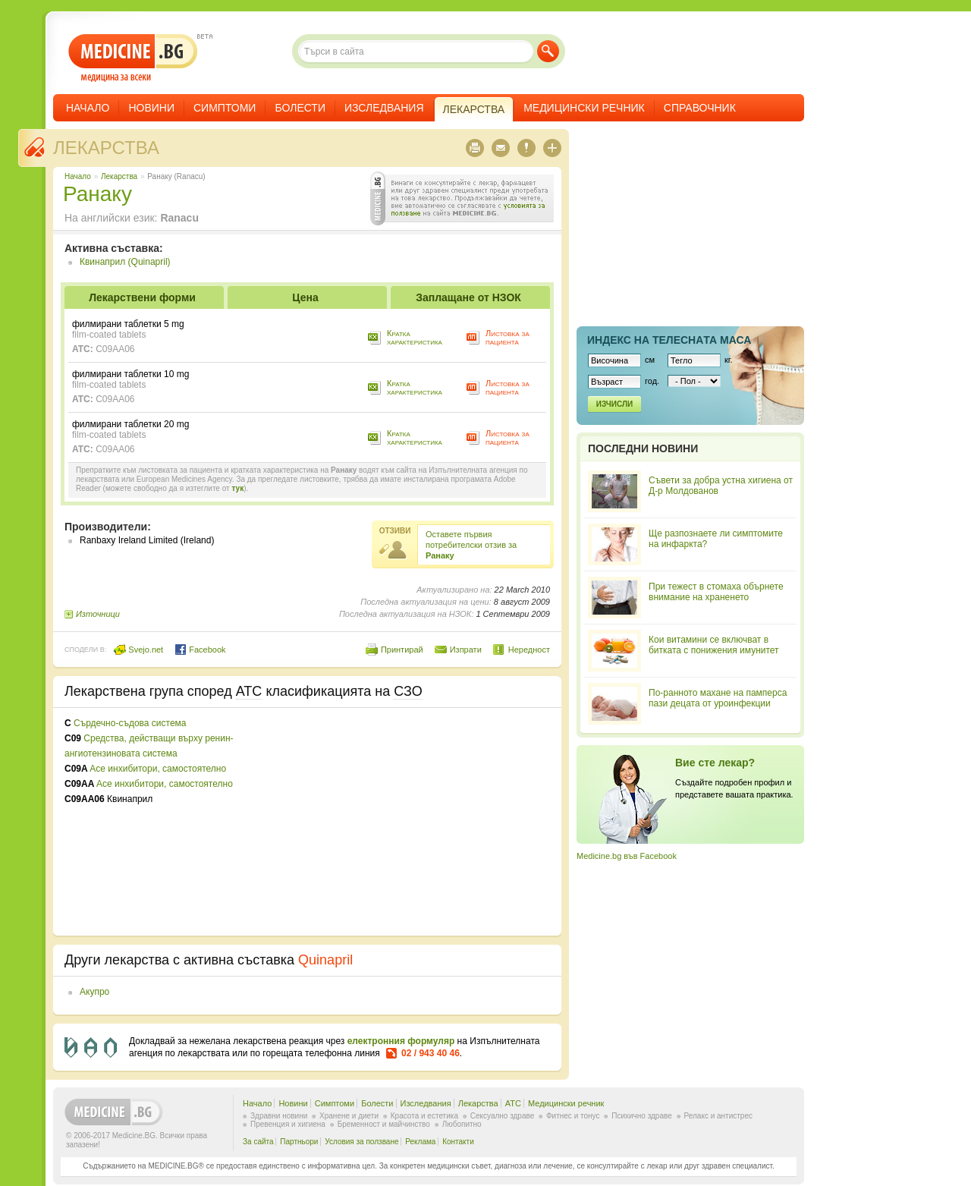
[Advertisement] (426, 822)
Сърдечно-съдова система (130, 723)
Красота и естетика (424, 1116)
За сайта (258, 1141)
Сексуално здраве (502, 1116)
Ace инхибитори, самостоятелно (158, 768)
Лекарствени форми (142, 297)
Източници (98, 613)
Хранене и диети (349, 1116)
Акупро (94, 991)
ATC (513, 1103)
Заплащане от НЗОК (468, 297)
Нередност (529, 649)
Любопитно (462, 1124)
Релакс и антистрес (718, 1116)
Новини (151, 108)
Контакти (458, 1141)
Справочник (700, 108)
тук (237, 488)
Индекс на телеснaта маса (669, 340)
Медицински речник (584, 108)
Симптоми (224, 108)
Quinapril (325, 959)
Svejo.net (138, 649)
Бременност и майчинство (384, 1124)
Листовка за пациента (507, 337)
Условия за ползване (361, 1141)
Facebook (199, 649)
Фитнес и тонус (572, 1116)
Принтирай (402, 649)
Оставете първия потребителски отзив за (471, 545)
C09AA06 (115, 349)
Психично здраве (641, 1116)
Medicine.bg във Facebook (627, 855)
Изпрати (466, 649)
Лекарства (106, 147)
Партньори (299, 1141)
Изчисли (614, 404)
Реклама (420, 1141)
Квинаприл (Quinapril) (125, 261)
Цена (305, 297)
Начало (87, 108)
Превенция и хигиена (287, 1124)
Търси (548, 51)
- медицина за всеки (133, 58)
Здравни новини (278, 1116)
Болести (300, 108)
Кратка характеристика (414, 337)
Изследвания (384, 108)
